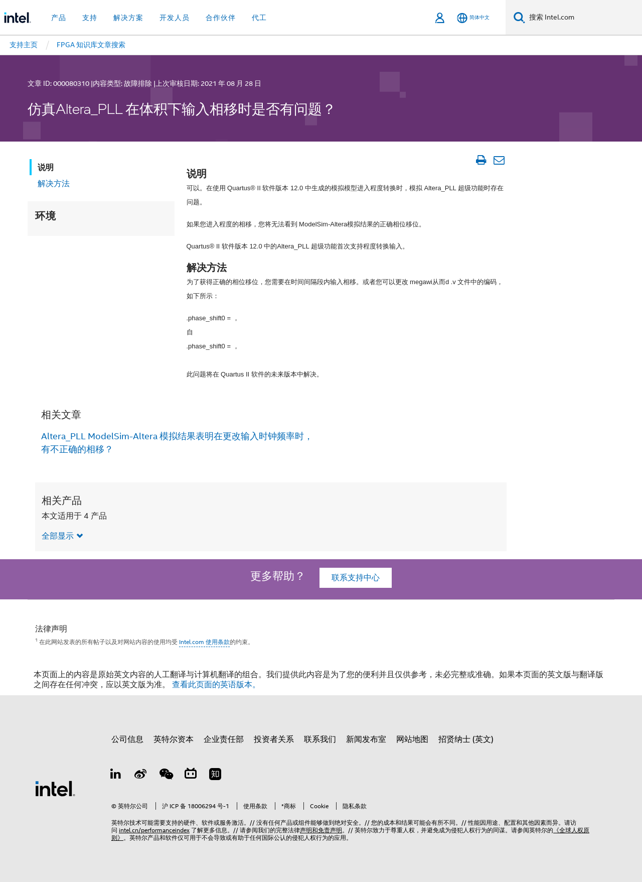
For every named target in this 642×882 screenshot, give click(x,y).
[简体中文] (473, 18)
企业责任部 (224, 739)
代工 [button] (259, 17)
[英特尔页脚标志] (55, 788)
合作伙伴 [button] (221, 17)
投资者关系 (274, 739)
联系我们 (320, 739)
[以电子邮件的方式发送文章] (499, 160)
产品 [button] (58, 17)
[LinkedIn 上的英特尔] (115, 776)
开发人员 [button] (174, 17)
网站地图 (412, 739)
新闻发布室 (366, 739)
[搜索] (519, 17)
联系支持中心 (356, 578)
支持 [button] (89, 17)
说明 (46, 167)
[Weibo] (140, 776)
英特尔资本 (173, 739)
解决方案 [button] (128, 17)
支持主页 (24, 44)
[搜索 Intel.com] (583, 18)
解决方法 (54, 184)
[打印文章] (481, 160)
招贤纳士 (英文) (466, 739)
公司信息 (127, 739)
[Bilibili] (190, 776)
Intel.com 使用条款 (204, 642)
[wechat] (165, 776)
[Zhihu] (215, 776)
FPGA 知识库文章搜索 (91, 44)
